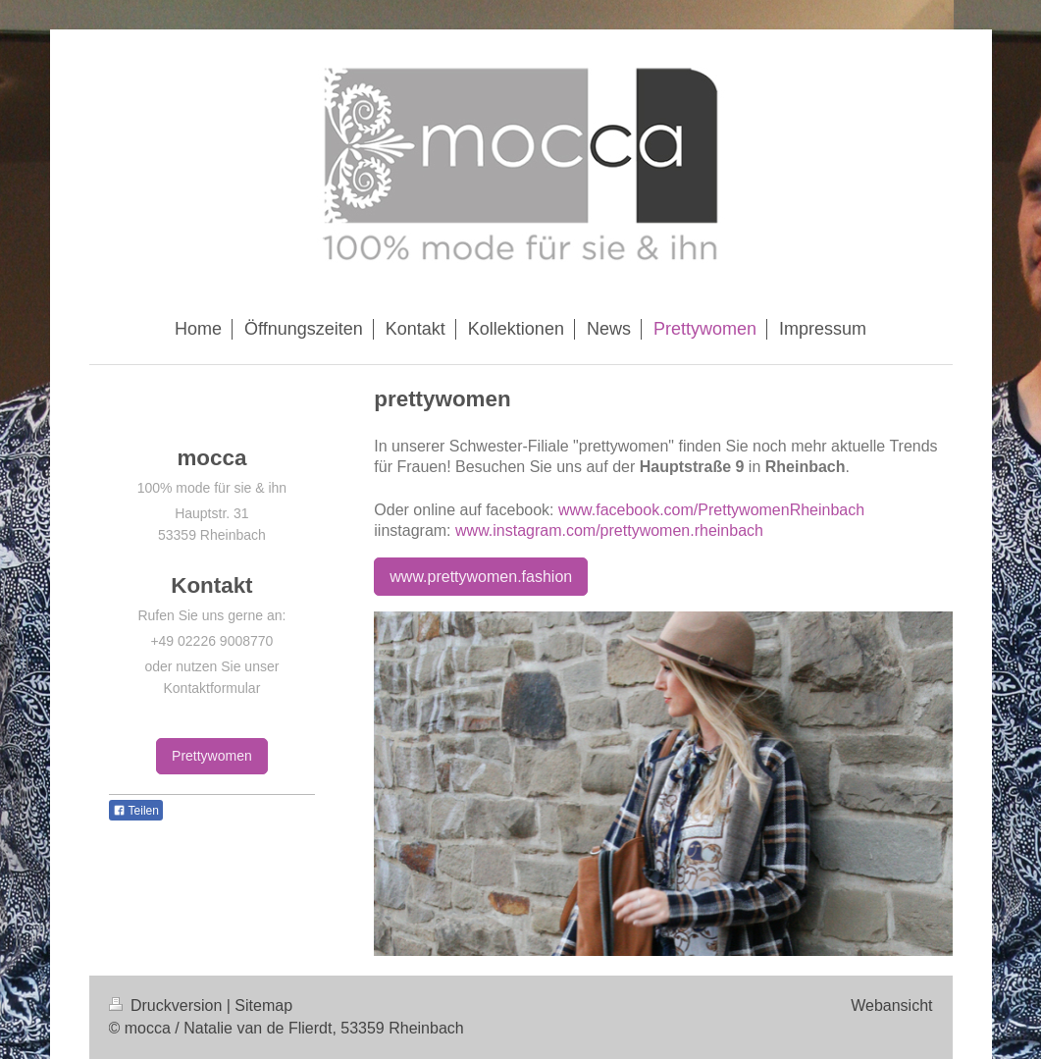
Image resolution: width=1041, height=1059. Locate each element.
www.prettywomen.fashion (481, 576)
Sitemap (263, 1005)
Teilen (136, 811)
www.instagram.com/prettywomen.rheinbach (609, 530)
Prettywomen (212, 756)
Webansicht (891, 1005)
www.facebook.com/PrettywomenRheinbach (711, 510)
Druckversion (168, 1005)
